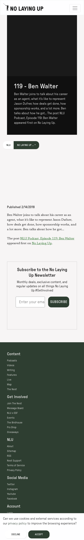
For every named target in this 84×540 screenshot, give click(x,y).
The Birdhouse (14, 422)
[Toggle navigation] (75, 8)
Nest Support (14, 460)
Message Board (15, 408)
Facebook (12, 499)
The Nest (12, 389)
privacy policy (17, 523)
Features (12, 375)
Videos (10, 365)
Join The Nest (14, 403)
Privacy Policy (14, 470)
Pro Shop (11, 427)
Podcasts (12, 360)
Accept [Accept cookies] (39, 534)
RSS (9, 456)
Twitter (11, 484)
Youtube (11, 494)
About (10, 446)
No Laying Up (42, 243)
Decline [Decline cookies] (15, 534)
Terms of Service (16, 465)
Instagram (12, 489)
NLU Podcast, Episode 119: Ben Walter (47, 238)
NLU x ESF (12, 413)
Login (10, 513)
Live (9, 380)
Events (10, 418)
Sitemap (11, 451)
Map (9, 384)
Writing (11, 370)
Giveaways (12, 432)
